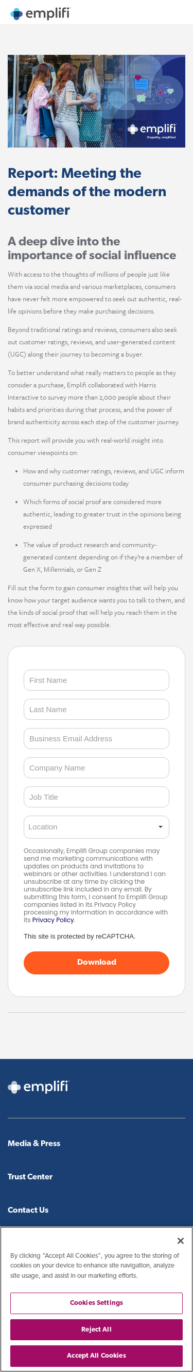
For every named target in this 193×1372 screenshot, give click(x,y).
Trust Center (30, 1177)
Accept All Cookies (96, 1356)
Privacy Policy (53, 920)
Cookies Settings (96, 1303)
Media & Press (34, 1144)
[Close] (180, 1241)
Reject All (96, 1329)
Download (96, 963)
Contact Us (28, 1211)
